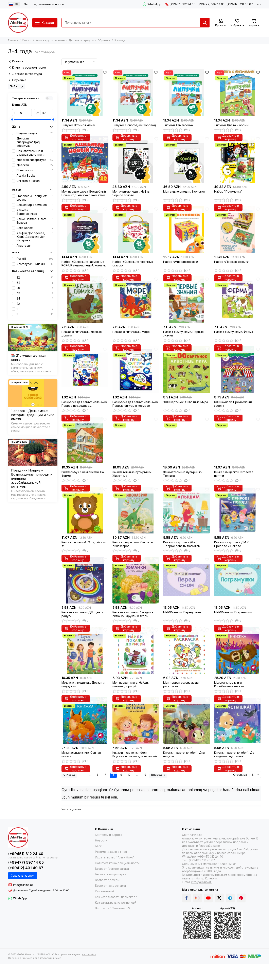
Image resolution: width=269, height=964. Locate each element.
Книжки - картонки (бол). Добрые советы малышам (181, 544)
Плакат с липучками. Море (131, 331)
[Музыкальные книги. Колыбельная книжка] (237, 650)
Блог (98, 846)
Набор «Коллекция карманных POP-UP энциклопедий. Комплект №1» (84, 263)
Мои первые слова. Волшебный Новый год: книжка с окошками (83, 193)
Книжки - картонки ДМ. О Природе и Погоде (232, 544)
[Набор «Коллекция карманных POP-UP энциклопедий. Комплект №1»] (84, 229)
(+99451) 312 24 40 (180, 4)
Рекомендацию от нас (111, 851)
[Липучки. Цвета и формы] (237, 92)
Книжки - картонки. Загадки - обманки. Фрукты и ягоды (132, 614)
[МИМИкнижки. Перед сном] (186, 580)
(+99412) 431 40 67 (240, 4)
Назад (69, 774)
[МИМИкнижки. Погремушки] (237, 580)
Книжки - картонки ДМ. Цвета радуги (82, 614)
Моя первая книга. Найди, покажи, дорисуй (130, 684)
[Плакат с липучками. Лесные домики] (84, 299)
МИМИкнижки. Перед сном (182, 612)
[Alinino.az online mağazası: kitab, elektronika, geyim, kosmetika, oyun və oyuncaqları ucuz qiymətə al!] (18, 23)
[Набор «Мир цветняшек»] (186, 229)
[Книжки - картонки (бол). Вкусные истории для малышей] (135, 720)
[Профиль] (221, 23)
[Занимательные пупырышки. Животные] (135, 440)
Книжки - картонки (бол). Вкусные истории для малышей (134, 754)
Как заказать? (104, 891)
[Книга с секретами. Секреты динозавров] (135, 510)
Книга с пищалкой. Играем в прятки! (233, 473)
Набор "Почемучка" (228, 191)
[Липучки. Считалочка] (186, 92)
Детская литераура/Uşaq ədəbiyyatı (35, 142)
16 (35, 309)
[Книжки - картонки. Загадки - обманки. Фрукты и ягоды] (135, 580)
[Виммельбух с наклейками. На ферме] (84, 440)
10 (129, 774)
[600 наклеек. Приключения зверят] (237, 369)
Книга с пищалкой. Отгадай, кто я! (83, 544)
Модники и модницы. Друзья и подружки (83, 684)
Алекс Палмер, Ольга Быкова (35, 220)
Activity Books (35, 175)
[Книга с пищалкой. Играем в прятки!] (237, 440)
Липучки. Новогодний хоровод (134, 125)
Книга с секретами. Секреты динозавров (132, 544)
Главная (13, 40)
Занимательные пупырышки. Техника (183, 473)
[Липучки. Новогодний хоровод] (135, 92)
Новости (101, 840)
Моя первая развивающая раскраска (181, 684)
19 (144, 774)
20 (35, 288)
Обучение (104, 40)
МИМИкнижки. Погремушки (233, 612)
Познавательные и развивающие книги (35, 152)
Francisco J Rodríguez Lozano (35, 197)
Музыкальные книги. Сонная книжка (81, 754)
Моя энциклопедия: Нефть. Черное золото (131, 193)
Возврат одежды (107, 880)
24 (35, 298)
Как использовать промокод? (116, 897)
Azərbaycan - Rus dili (35, 264)
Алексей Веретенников (35, 211)
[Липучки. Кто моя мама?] (84, 92)
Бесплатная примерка (110, 874)
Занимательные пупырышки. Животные (132, 473)
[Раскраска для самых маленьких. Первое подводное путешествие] (84, 369)
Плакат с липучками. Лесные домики (81, 333)
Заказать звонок (22, 875)
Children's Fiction (35, 181)
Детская (35, 165)
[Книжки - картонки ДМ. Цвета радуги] (84, 580)
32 (35, 277)
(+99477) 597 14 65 (211, 4)
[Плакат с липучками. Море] (135, 299)
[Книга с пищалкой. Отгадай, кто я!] (84, 510)
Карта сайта (89, 954)
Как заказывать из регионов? (115, 902)
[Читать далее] (71, 809)
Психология (35, 170)
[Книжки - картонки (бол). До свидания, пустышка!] (237, 720)
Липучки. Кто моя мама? (78, 125)
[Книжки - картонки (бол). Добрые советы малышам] (186, 510)
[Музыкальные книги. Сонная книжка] (84, 720)
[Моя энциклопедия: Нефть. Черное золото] (135, 159)
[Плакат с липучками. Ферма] (237, 299)
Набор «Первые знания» (231, 261)
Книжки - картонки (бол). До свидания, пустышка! (234, 754)
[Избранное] (237, 23)
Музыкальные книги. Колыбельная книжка (229, 684)
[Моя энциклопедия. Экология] (186, 159)
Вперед (158, 774)
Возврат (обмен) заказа (112, 868)
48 (35, 293)
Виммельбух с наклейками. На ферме (82, 473)
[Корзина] (254, 23)
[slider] (12, 119)
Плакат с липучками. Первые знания (183, 333)
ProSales (27, 958)
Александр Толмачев (35, 205)
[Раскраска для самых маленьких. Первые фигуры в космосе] (135, 369)
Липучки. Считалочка (178, 125)
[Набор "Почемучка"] (237, 159)
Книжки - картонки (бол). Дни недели (184, 754)
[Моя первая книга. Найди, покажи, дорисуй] (135, 650)
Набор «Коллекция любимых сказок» (132, 263)
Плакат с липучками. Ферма (233, 331)
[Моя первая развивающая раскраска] (186, 650)
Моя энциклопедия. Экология (184, 191)
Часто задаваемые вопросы (44, 4)
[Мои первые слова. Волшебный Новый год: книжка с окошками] (84, 159)
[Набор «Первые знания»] (237, 229)
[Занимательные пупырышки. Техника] (186, 440)
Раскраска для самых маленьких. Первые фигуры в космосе (135, 403)
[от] (25, 112)
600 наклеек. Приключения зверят (233, 403)
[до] (46, 112)
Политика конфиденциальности (117, 863)
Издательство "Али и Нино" (114, 857)
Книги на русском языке (50, 40)
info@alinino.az (23, 884)
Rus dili (35, 259)
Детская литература (81, 40)
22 (35, 304)
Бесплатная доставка (110, 885)
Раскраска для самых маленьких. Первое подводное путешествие (84, 404)
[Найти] (205, 22)
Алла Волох (35, 228)
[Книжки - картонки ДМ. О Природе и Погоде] (237, 510)
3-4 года (16, 86)
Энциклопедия (35, 133)
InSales (57, 958)
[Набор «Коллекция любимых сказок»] (135, 229)
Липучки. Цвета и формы (231, 125)
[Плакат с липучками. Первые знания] (186, 299)
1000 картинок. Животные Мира (185, 402)
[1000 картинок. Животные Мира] (186, 369)
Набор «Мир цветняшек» (181, 261)
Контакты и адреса (108, 834)
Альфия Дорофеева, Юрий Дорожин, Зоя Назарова (35, 236)
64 (35, 283)
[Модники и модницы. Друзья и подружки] (84, 650)
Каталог (27, 40)
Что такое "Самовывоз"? (112, 908)
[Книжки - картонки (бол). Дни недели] (186, 720)
